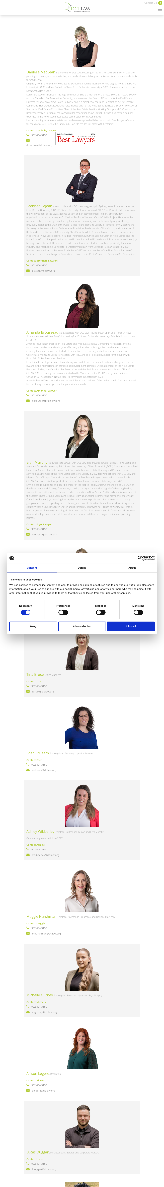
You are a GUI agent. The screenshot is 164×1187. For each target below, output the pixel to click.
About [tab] (132, 567)
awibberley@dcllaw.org (42, 855)
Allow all (131, 626)
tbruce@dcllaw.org (40, 691)
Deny (33, 626)
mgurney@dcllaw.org (41, 1012)
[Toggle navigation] (159, 9)
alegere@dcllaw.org (40, 1090)
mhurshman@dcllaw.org (43, 933)
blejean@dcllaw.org (40, 270)
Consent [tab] (32, 567)
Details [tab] (82, 567)
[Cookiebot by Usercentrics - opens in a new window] (140, 558)
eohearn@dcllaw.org (41, 770)
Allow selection (82, 626)
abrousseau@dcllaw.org (43, 400)
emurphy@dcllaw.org (41, 534)
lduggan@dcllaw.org (41, 1169)
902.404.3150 (36, 135)
